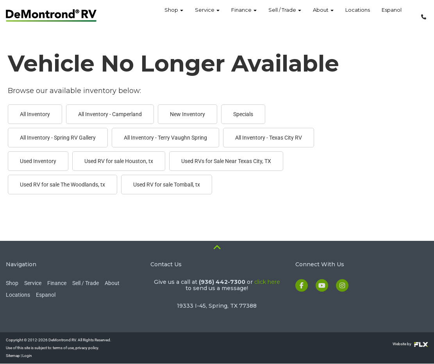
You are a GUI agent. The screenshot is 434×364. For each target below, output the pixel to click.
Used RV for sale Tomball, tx (166, 184)
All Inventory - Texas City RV (268, 137)
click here (267, 281)
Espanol (392, 16)
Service (207, 16)
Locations (357, 16)
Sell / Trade (284, 16)
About (323, 16)
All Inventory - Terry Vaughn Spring (165, 137)
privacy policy (86, 348)
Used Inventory (38, 161)
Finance (244, 16)
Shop (173, 16)
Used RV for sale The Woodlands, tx (62, 184)
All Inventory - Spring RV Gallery (58, 137)
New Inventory (187, 114)
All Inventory (35, 114)
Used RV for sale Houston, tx (118, 161)
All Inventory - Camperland (110, 114)
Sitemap (13, 355)
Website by (410, 344)
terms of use (63, 348)
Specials (243, 114)
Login (27, 355)
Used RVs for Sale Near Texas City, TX (226, 161)
